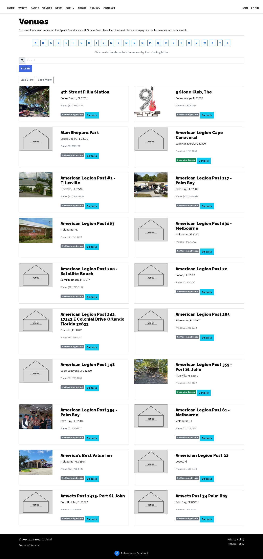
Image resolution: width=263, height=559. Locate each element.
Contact (109, 8)
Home (11, 8)
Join (245, 8)
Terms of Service (29, 545)
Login (255, 8)
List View (27, 80)
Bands (35, 8)
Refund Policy (236, 543)
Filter (25, 68)
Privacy (95, 8)
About (82, 8)
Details (92, 115)
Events (22, 8)
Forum (70, 8)
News (58, 8)
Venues (47, 8)
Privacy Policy (235, 539)
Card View (45, 80)
